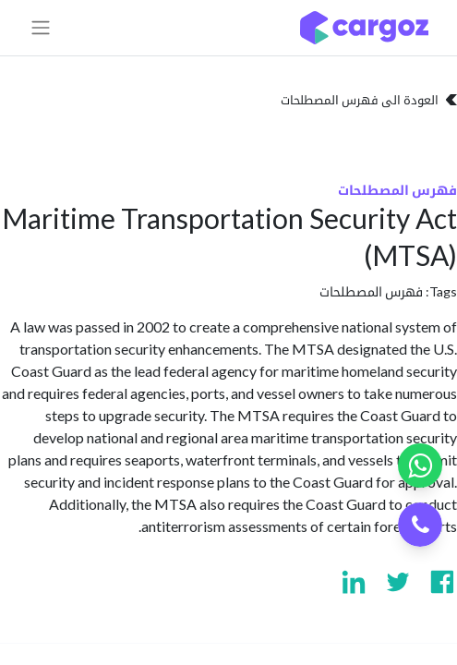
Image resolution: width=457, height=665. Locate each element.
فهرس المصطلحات (371, 291)
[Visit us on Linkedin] (353, 582)
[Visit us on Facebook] (442, 582)
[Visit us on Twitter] (398, 582)
